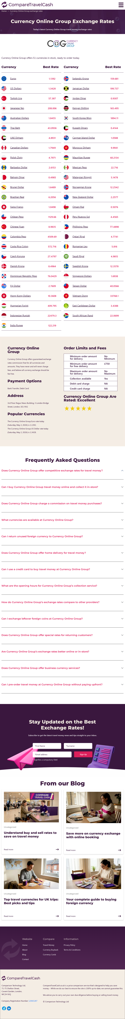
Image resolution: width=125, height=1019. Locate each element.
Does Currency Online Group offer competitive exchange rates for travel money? (52, 470)
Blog (24, 954)
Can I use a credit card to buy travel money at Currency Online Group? (45, 569)
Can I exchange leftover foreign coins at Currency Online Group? (42, 618)
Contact (25, 959)
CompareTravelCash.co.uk (54, 985)
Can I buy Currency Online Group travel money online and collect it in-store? (49, 487)
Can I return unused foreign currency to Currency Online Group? (42, 536)
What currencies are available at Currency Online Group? (37, 519)
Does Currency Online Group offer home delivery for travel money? (43, 552)
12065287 (33, 1000)
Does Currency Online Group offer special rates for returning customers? (47, 635)
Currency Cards (49, 954)
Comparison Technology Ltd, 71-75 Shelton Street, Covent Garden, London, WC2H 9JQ (14, 989)
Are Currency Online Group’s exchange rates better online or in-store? (45, 651)
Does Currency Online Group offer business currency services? (40, 668)
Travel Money (48, 945)
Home (4, 11)
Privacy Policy (69, 945)
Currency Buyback (50, 949)
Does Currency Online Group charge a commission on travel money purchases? (51, 503)
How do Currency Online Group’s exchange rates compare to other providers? (50, 602)
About (24, 949)
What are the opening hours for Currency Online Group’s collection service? (49, 585)
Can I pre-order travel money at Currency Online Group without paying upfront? (52, 684)
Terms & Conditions (72, 949)
